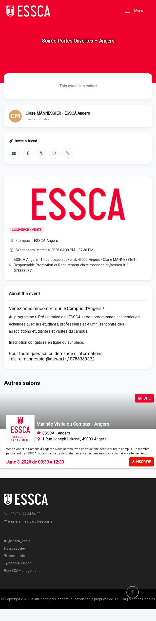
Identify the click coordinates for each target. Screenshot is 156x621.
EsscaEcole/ (14, 548)
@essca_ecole (17, 541)
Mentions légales (142, 599)
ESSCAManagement (22, 571)
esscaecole (14, 556)
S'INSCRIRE (141, 462)
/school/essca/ (17, 563)
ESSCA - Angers (56, 433)
